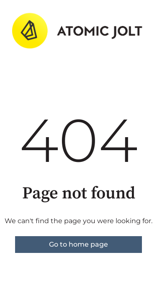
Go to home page (78, 244)
